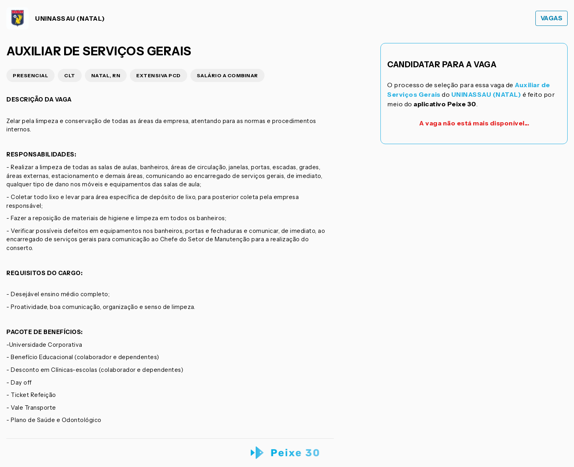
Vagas (552, 18)
